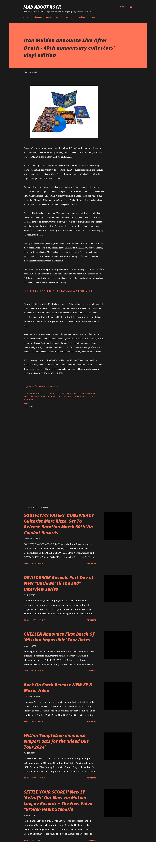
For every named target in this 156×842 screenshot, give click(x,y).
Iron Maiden (55, 393)
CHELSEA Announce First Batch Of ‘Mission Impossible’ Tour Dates (59, 637)
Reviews (82, 17)
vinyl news (28, 399)
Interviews (68, 17)
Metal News (51, 396)
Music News (61, 396)
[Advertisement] (60, 479)
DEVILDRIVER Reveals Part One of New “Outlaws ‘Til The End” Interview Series (58, 583)
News (93, 17)
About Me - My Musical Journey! (46, 17)
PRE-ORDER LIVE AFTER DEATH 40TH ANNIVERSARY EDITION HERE (58, 291)
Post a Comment (38, 563)
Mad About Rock (42, 7)
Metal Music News (37, 396)
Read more (91, 563)
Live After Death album (70, 393)
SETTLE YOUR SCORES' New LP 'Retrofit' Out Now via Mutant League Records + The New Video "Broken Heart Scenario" (58, 800)
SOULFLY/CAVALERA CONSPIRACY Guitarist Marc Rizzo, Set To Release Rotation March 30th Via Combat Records (59, 524)
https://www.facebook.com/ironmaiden (41, 386)
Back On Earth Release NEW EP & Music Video (58, 687)
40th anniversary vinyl (39, 393)
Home (25, 17)
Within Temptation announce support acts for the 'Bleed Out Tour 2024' (56, 741)
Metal (26, 396)
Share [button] (26, 403)
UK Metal (70, 396)
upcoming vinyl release (85, 396)
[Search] (122, 7)
